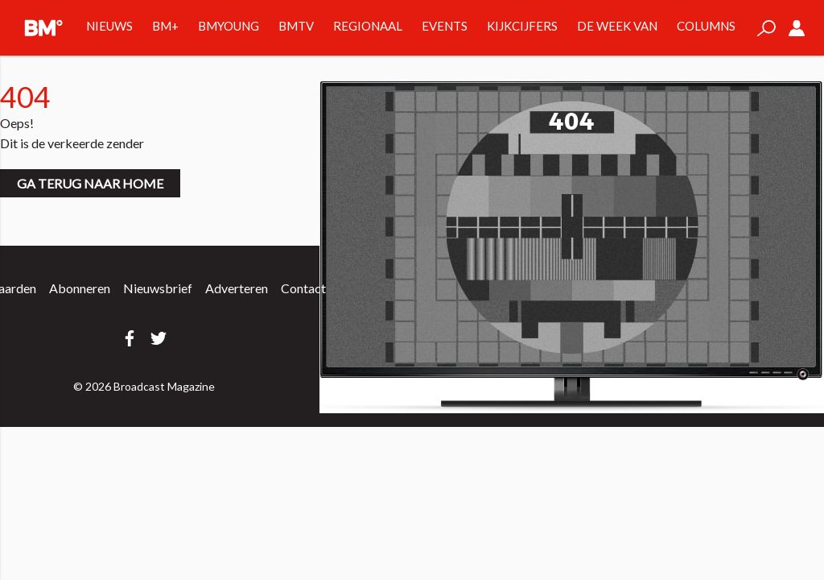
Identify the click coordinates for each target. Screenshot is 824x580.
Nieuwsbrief (157, 288)
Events (445, 26)
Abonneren (79, 288)
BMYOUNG (228, 26)
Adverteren (236, 288)
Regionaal (367, 26)
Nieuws (109, 26)
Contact (303, 288)
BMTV (296, 26)
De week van (617, 26)
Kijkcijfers (522, 26)
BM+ (165, 26)
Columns (706, 26)
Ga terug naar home (90, 183)
